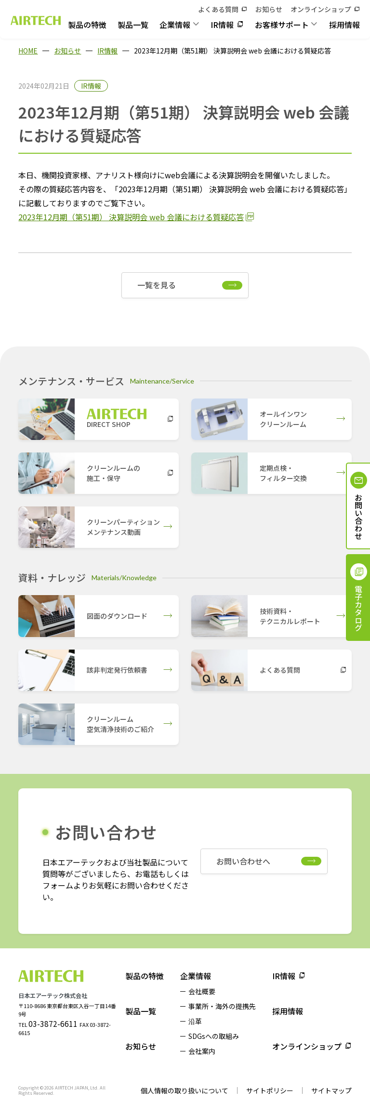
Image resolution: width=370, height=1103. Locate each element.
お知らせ (268, 9)
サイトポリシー (269, 1090)
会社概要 (201, 991)
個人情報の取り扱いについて (184, 1090)
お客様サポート (282, 24)
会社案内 (201, 1051)
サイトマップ (331, 1090)
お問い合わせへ (243, 861)
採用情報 (344, 24)
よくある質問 (218, 9)
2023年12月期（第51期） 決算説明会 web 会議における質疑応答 (131, 217)
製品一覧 (133, 24)
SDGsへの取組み (213, 1036)
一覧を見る (156, 285)
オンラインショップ (321, 9)
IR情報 (222, 24)
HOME (28, 50)
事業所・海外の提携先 (222, 1006)
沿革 (195, 1021)
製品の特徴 (87, 24)
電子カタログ (358, 608)
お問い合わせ (358, 516)
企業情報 (174, 24)
